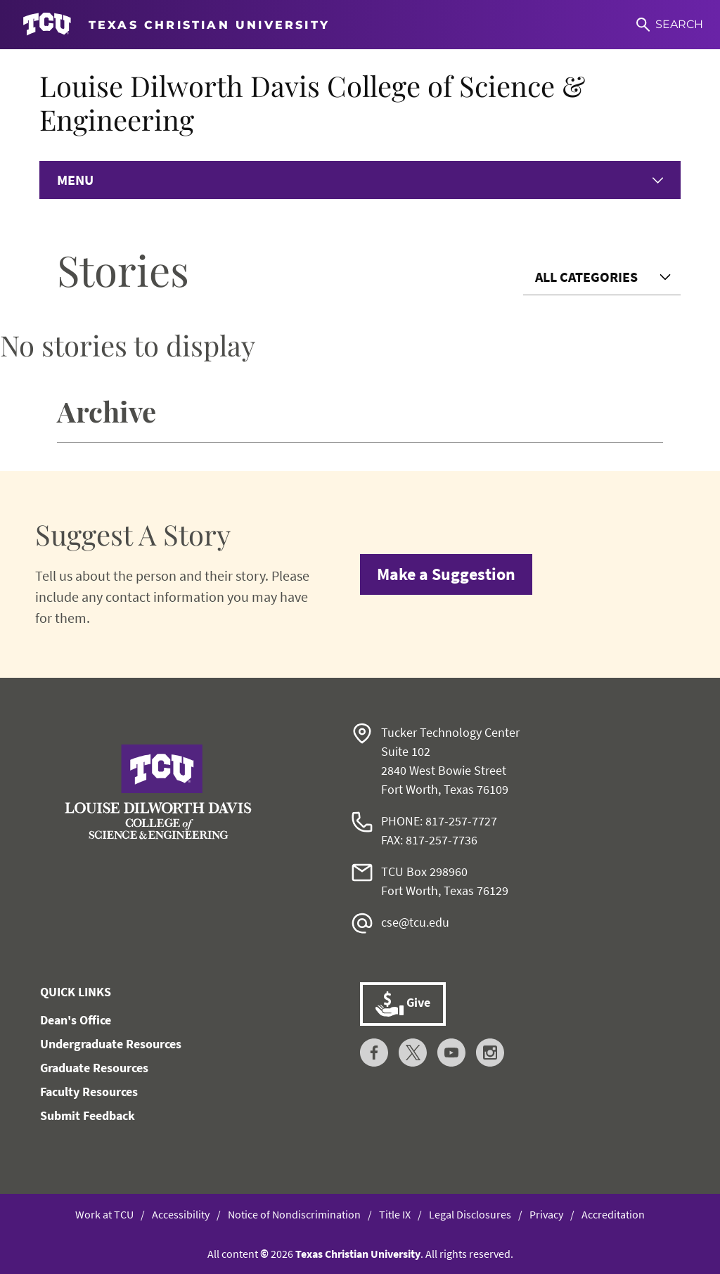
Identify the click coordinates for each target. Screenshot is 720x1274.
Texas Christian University (357, 1254)
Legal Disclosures (470, 1214)
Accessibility (181, 1214)
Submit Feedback (87, 1115)
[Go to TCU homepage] (176, 25)
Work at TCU (104, 1214)
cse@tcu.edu (415, 922)
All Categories (586, 276)
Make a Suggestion (446, 574)
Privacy (546, 1214)
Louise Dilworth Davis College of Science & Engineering (312, 102)
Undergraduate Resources (110, 1044)
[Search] (669, 24)
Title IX (395, 1214)
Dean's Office (75, 1020)
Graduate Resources (94, 1068)
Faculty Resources (89, 1091)
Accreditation (613, 1214)
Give (402, 1004)
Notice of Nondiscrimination (294, 1214)
